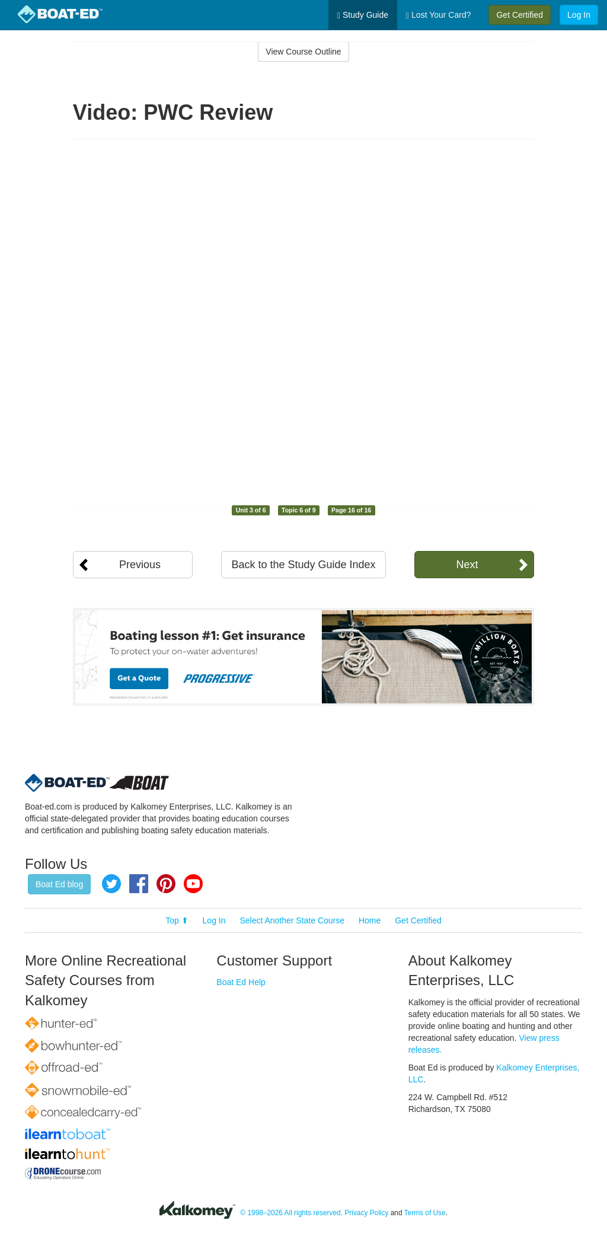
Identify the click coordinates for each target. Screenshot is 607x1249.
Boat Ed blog (59, 884)
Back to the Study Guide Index (303, 565)
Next (467, 565)
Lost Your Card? (438, 15)
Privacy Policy (366, 1213)
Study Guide (362, 15)
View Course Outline (303, 51)
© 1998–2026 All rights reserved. (291, 1213)
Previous (140, 565)
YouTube (193, 883)
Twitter (111, 883)
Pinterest (165, 883)
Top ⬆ (176, 920)
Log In (578, 15)
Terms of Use (425, 1213)
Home (370, 920)
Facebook (138, 883)
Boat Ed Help (241, 982)
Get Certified (519, 15)
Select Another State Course (291, 920)
